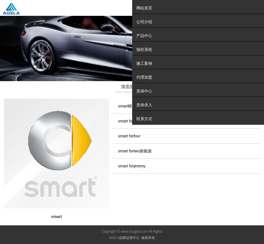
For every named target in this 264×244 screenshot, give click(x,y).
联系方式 (144, 118)
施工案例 (144, 63)
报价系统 (144, 49)
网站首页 (144, 8)
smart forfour (129, 136)
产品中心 (144, 35)
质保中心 (144, 91)
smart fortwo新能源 (135, 151)
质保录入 (144, 105)
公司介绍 (144, 22)
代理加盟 (144, 77)
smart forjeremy (131, 166)
